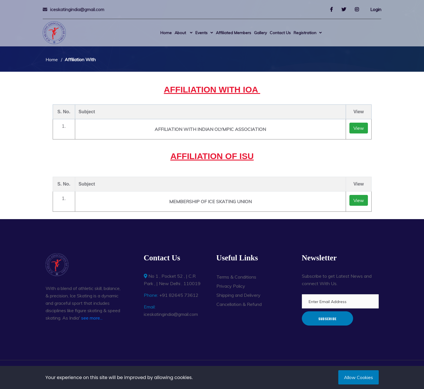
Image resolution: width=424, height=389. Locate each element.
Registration (305, 32)
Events (201, 32)
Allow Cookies (358, 377)
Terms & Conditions (236, 277)
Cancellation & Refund (239, 304)
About (181, 32)
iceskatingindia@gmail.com (77, 9)
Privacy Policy (230, 286)
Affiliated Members (233, 32)
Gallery (260, 32)
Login (375, 9)
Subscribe (327, 319)
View (358, 128)
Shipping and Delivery (238, 295)
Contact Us (280, 32)
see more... (92, 318)
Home (166, 32)
